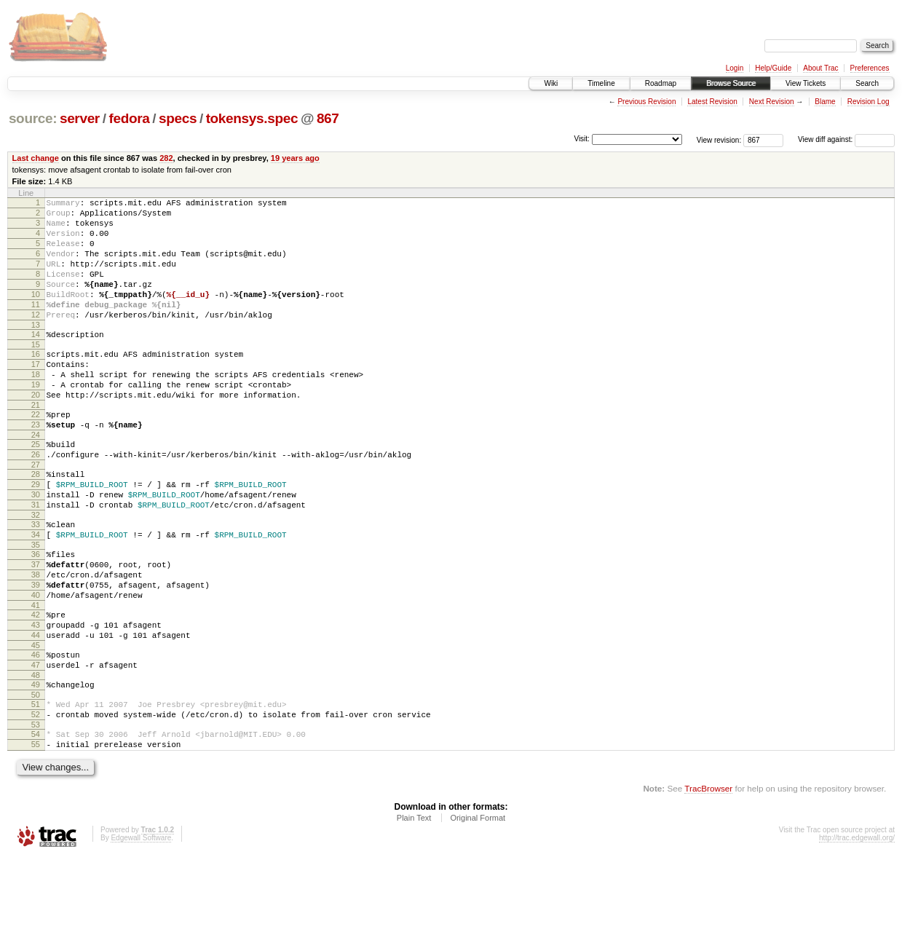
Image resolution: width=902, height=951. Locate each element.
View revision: (719, 139)
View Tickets (806, 83)
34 (35, 593)
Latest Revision (712, 102)
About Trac (820, 68)
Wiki (551, 83)
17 (35, 394)
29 (35, 534)
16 (35, 382)
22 (35, 453)
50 (35, 780)
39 (35, 652)
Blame (825, 102)
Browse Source (731, 83)
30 (35, 546)
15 (35, 372)
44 (35, 711)
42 (35, 686)
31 (35, 559)
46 (35, 733)
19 (35, 419)
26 (35, 500)
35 (35, 605)
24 (35, 478)
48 (35, 758)
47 (35, 745)
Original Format (477, 911)
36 (35, 615)
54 (35, 823)
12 (35, 338)
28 (35, 522)
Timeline (601, 83)
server (80, 118)
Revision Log (868, 102)
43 (35, 699)
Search (867, 83)
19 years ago (295, 158)
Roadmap (660, 83)
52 (35, 801)
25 (35, 488)
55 (35, 836)
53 (35, 814)
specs (178, 118)
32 (35, 571)
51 (35, 789)
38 (35, 640)
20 (35, 431)
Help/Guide (773, 68)
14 (35, 360)
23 (35, 466)
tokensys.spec (252, 118)
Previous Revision (646, 102)
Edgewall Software (141, 932)
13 (35, 351)
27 (35, 512)
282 (166, 158)
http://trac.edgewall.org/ (857, 932)
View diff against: (846, 139)
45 (35, 723)
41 (35, 677)
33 (35, 581)
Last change (35, 158)
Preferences (870, 68)
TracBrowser (708, 882)
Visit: (582, 139)
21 (35, 444)
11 (35, 326)
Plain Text (414, 911)
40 (35, 664)
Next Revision (771, 102)
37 (35, 627)
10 (35, 313)
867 (328, 118)
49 (35, 767)
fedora (128, 118)
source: (33, 118)
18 (35, 407)
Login (734, 68)
